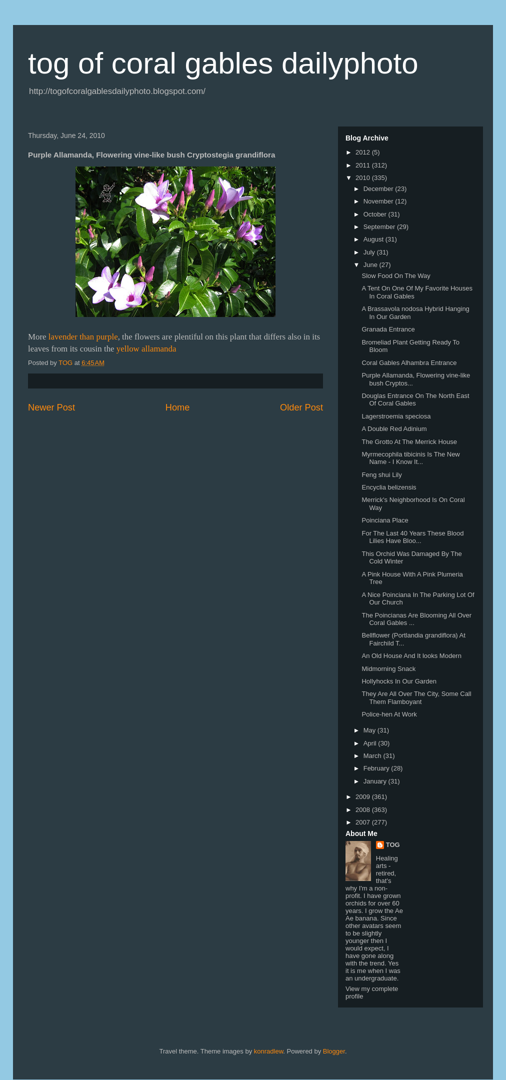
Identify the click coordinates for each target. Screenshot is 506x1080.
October (376, 214)
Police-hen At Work (389, 714)
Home (178, 407)
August (375, 239)
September (380, 226)
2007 (364, 822)
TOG (393, 844)
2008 (364, 810)
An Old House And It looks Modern (411, 656)
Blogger (334, 1051)
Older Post (301, 407)
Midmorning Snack (389, 668)
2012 (364, 152)
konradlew (269, 1051)
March (374, 756)
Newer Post (51, 407)
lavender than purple (83, 337)
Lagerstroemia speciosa (396, 416)
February (378, 768)
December (380, 188)
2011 (364, 165)
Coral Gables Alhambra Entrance (409, 362)
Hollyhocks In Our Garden (399, 681)
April (371, 743)
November (380, 201)
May (371, 730)
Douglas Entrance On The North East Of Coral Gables (415, 400)
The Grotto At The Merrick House (409, 442)
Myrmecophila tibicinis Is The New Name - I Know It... (411, 458)
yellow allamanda (146, 349)
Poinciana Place (385, 520)
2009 (364, 796)
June (372, 264)
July (370, 252)
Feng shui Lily (382, 474)
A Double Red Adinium (394, 428)
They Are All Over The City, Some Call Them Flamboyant (416, 698)
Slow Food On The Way (396, 276)
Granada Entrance (388, 329)
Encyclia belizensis (389, 487)
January (376, 781)
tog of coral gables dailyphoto (223, 63)
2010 (364, 178)
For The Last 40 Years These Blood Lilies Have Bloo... (413, 537)
